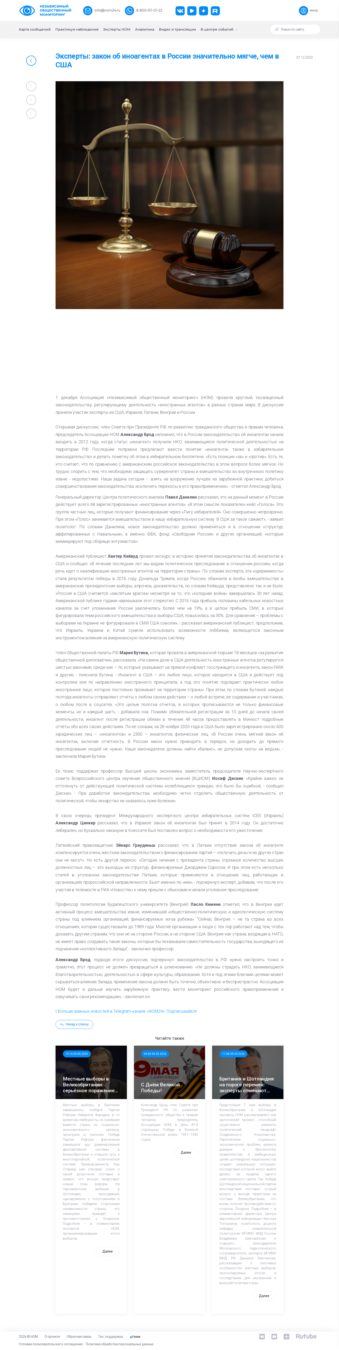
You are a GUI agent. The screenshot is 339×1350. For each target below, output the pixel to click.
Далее (107, 1251)
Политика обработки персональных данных (119, 1344)
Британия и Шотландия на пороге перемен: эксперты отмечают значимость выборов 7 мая (246, 1085)
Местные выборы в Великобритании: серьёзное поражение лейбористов (89, 1085)
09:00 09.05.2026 (155, 1054)
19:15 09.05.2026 (76, 1054)
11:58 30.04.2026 (233, 1054)
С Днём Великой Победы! (160, 1087)
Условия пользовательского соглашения (51, 1344)
